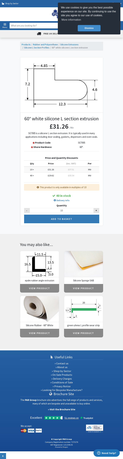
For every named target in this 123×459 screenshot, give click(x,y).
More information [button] (71, 19)
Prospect (65, 447)
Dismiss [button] (89, 28)
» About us (61, 367)
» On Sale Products (61, 375)
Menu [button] (4, 27)
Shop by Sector (10, 3)
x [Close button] (3, 456)
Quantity (62, 205)
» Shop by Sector (61, 371)
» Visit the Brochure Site (61, 409)
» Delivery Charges (61, 378)
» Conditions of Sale (61, 382)
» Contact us (61, 363)
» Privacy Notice (62, 386)
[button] (5, 24)
